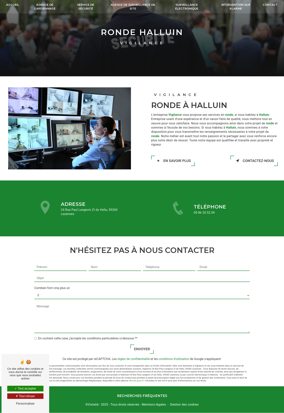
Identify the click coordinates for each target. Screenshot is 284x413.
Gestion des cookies (184, 404)
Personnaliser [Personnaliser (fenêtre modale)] (25, 403)
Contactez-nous (254, 161)
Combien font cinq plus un (52, 284)
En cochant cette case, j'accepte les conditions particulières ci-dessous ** (87, 334)
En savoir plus (173, 161)
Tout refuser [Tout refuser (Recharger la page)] (25, 396)
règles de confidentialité (133, 355)
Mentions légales (154, 404)
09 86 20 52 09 (204, 216)
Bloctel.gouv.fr (137, 377)
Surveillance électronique (186, 6)
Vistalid (93, 404)
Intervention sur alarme (235, 6)
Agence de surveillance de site (133, 6)
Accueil (12, 4)
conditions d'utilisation (174, 355)
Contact (270, 4)
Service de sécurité (85, 6)
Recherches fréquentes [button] (142, 396)
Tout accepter (25, 388)
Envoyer (142, 345)
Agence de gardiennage (45, 6)
